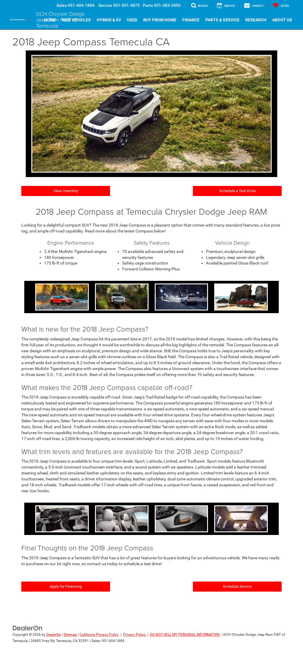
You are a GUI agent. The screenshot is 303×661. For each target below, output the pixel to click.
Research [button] (255, 19)
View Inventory (66, 191)
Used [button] (132, 19)
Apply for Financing (66, 586)
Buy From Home (159, 19)
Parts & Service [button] (222, 19)
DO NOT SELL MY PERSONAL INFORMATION (185, 635)
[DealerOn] (27, 627)
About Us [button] (282, 19)
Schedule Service (237, 586)
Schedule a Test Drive (237, 191)
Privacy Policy (134, 635)
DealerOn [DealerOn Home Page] (53, 635)
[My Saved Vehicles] (281, 5)
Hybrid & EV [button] (109, 19)
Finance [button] (190, 19)
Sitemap (70, 635)
